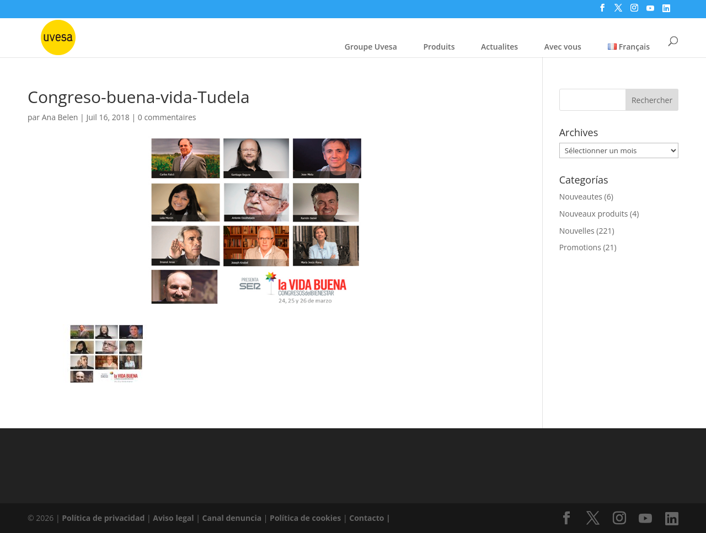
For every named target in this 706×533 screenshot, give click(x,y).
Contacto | (370, 518)
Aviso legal (173, 518)
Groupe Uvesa (371, 46)
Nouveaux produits (593, 213)
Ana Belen (60, 117)
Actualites (499, 46)
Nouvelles (577, 230)
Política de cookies (306, 518)
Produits (438, 46)
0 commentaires (167, 117)
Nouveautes (580, 196)
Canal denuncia (232, 518)
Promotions (580, 247)
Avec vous (562, 46)
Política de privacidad (104, 518)
